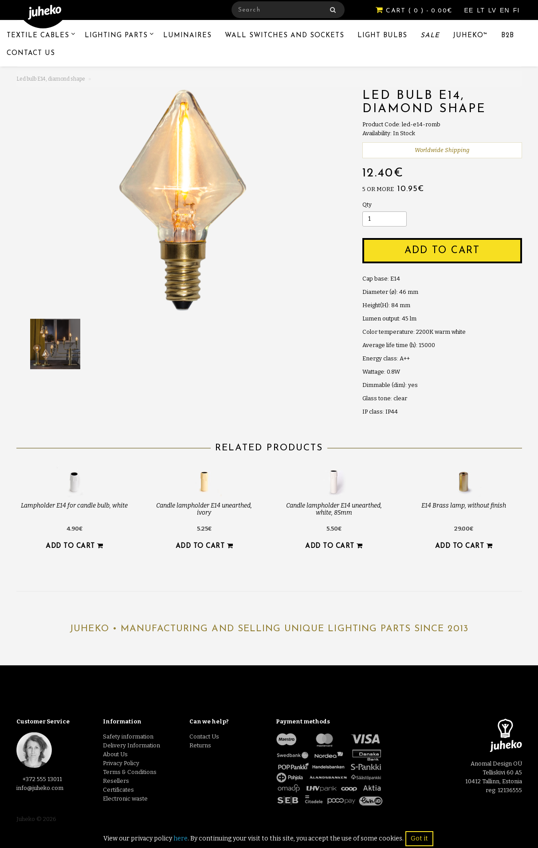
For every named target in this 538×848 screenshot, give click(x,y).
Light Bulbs (382, 35)
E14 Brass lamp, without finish (463, 505)
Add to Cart (442, 251)
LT (482, 10)
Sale (430, 35)
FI (516, 10)
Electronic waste (125, 798)
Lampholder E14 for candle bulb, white (74, 505)
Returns (200, 745)
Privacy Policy (121, 763)
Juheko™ (470, 35)
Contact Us (31, 53)
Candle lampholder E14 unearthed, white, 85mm (334, 509)
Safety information (128, 736)
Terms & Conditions (130, 772)
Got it (419, 838)
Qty (367, 204)
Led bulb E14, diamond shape (50, 79)
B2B (507, 35)
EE (470, 10)
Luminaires (187, 35)
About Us (115, 754)
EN (506, 10)
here (180, 838)
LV (493, 10)
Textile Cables (38, 35)
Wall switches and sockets (284, 35)
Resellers (116, 781)
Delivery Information (131, 745)
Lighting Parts (116, 35)
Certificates (118, 789)
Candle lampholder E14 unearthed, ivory (204, 509)
